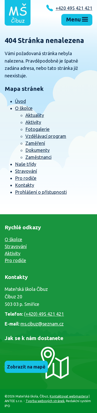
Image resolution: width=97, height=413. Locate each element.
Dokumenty (37, 150)
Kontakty (24, 185)
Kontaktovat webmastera (69, 396)
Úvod (20, 101)
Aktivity (33, 122)
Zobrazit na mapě (26, 366)
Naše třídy (25, 164)
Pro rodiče (25, 178)
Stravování (26, 171)
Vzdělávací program (45, 136)
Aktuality (34, 115)
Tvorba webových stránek (45, 401)
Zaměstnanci (38, 157)
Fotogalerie (37, 129)
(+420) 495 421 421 (44, 313)
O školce (24, 108)
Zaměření (35, 143)
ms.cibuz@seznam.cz (42, 323)
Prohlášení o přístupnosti (41, 192)
